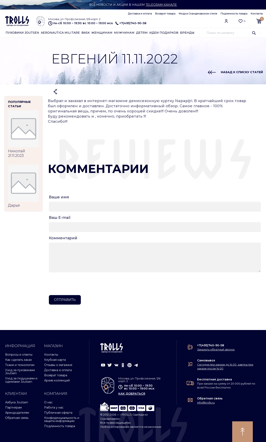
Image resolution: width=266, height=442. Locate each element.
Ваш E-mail (59, 217)
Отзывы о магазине (58, 365)
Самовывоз (206, 360)
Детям (142, 33)
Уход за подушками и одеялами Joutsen (21, 379)
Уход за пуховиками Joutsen (20, 371)
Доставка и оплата (140, 13)
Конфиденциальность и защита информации (61, 419)
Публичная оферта (58, 413)
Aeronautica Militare (60, 33)
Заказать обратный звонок (216, 349)
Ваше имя (59, 197)
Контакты (257, 13)
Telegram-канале (161, 5)
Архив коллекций (57, 380)
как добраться (131, 394)
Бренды (187, 33)
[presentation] (80, 284)
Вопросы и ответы (18, 354)
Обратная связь (16, 418)
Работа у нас (54, 407)
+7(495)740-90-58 (130, 23)
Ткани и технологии (19, 365)
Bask (85, 33)
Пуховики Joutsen (22, 33)
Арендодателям (17, 413)
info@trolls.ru (206, 402)
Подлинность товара (234, 13)
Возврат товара (165, 13)
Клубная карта (55, 360)
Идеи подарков (163, 33)
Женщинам (101, 33)
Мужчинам (124, 33)
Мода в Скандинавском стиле (198, 13)
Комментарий (63, 238)
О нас (48, 402)
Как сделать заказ (18, 360)
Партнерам (13, 407)
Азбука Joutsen (16, 402)
